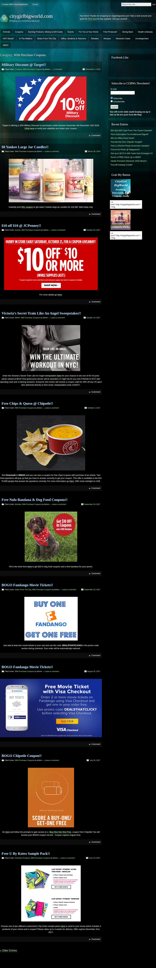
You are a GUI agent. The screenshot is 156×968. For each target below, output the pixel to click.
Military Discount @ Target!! (24, 65)
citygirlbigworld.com (31, 16)
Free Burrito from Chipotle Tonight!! (126, 142)
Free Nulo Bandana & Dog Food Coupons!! (34, 500)
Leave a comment (52, 151)
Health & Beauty (145, 32)
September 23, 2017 (92, 589)
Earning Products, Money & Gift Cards (45, 32)
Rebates (95, 38)
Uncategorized (142, 38)
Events (71, 32)
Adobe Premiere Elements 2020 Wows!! (129, 161)
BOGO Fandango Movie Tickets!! (27, 585)
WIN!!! (6, 45)
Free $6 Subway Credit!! (122, 165)
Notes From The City (46, 38)
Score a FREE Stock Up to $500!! (126, 157)
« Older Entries (8, 950)
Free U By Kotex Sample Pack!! (26, 854)
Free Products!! (110, 32)
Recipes (107, 38)
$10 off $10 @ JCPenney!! (21, 226)
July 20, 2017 (95, 760)
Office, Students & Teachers (73, 38)
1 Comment (57, 69)
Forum (35, 4)
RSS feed (92, 19)
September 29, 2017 (92, 504)
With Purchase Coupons (32, 69)
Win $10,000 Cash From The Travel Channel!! (131, 130)
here (7, 832)
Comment (96, 135)
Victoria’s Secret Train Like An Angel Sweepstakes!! (41, 313)
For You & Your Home (88, 32)
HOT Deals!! (8, 38)
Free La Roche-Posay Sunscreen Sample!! (130, 146)
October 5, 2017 (94, 408)
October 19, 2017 (93, 318)
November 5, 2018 (93, 69)
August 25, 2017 (93, 671)
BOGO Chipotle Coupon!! (22, 756)
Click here (29, 128)
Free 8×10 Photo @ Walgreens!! (125, 149)
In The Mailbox (25, 38)
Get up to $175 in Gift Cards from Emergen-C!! (132, 153)
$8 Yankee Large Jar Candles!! (25, 147)
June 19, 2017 (94, 858)
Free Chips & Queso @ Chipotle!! (27, 403)
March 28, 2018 (94, 151)
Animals (6, 32)
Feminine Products (22, 858)
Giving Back (127, 32)
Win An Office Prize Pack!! (122, 138)
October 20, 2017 (93, 230)
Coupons (19, 32)
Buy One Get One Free (61, 832)
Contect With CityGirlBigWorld (15, 4)
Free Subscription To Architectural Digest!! (130, 134)
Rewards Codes (123, 38)
